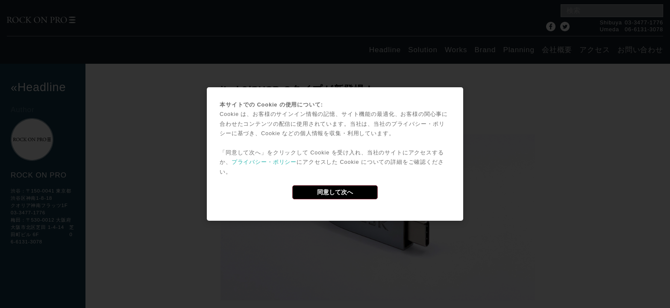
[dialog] (335, 154)
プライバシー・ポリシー (264, 162)
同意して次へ (335, 192)
